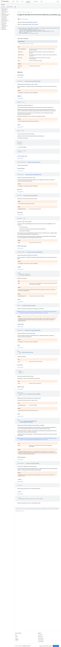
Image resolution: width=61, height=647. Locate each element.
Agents (3, 4)
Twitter (16, 638)
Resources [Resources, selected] (28, 1)
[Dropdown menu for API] (24, 1)
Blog (16, 634)
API (22, 1)
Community (35, 1)
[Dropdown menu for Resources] (31, 1)
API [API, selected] (15, 6)
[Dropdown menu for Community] (38, 1)
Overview (3, 6)
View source (19, 77)
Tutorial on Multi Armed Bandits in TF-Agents (26, 43)
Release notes (40, 636)
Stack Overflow (40, 638)
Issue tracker (40, 634)
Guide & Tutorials (10, 6)
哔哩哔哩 (16, 639)
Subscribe (56, 645)
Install (13, 1)
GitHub (57, 1)
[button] (7, 8)
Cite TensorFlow (40, 641)
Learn (17, 1)
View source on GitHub (23, 19)
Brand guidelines (41, 639)
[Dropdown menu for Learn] (19, 1)
